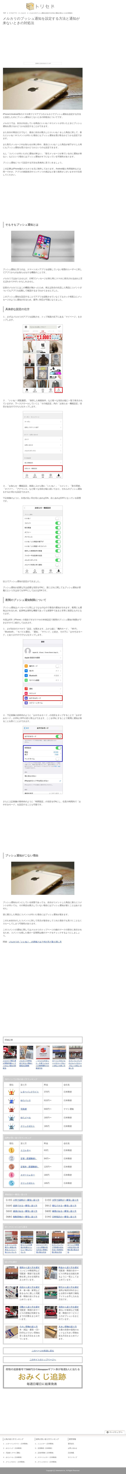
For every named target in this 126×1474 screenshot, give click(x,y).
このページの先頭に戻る (43, 1351)
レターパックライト (30, 1092)
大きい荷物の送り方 (68, 1327)
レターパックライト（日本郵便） (17, 1444)
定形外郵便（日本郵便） (46, 1453)
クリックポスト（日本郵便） (16, 1462)
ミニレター (26, 1150)
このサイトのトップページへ (43, 1360)
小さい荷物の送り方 (28, 1327)
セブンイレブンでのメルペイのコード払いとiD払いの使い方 (76, 1063)
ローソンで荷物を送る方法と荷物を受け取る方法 (73, 1247)
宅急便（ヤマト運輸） (13, 1453)
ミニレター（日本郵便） (46, 1444)
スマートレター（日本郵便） (48, 1457)
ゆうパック (26, 1100)
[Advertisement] (43, 43)
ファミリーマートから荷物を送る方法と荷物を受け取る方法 (42, 1247)
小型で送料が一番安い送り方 (26, 1200)
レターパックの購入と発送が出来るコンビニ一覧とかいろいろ (11, 1247)
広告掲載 (71, 1453)
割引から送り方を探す (69, 1287)
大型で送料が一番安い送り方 (65, 1200)
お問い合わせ (72, 1448)
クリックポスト (28, 1126)
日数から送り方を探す (29, 1307)
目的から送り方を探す (69, 1307)
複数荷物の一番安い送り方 (25, 1217)
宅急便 (24, 1109)
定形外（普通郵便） (30, 1167)
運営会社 (71, 1444)
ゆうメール (26, 1118)
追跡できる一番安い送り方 (25, 1206)
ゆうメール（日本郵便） (14, 1457)
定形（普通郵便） (29, 1158)
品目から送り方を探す (29, 1287)
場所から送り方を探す (29, 1267)
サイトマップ (72, 1457)
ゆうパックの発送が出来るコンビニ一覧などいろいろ (27, 1247)
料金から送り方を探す (69, 1267)
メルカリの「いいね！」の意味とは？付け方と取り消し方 (35, 942)
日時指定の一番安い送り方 (64, 1217)
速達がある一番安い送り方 (25, 1211)
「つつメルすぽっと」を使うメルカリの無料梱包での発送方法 (43, 1063)
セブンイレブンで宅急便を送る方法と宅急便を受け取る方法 (58, 1247)
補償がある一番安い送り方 (64, 1211)
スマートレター (28, 1175)
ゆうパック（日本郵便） (14, 1448)
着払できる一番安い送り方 (64, 1206)
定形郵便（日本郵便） (45, 1448)
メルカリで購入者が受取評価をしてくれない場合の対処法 (10, 1063)
